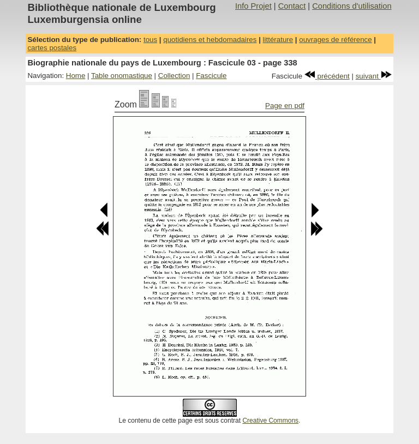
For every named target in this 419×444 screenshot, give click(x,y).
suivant (374, 76)
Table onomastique (121, 75)
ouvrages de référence (335, 39)
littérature (278, 39)
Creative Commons (270, 420)
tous (150, 39)
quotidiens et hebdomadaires (209, 39)
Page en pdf (284, 105)
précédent (327, 76)
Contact (292, 6)
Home (76, 75)
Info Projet (253, 6)
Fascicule (211, 75)
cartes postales (51, 48)
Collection (174, 75)
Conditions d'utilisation (351, 6)
